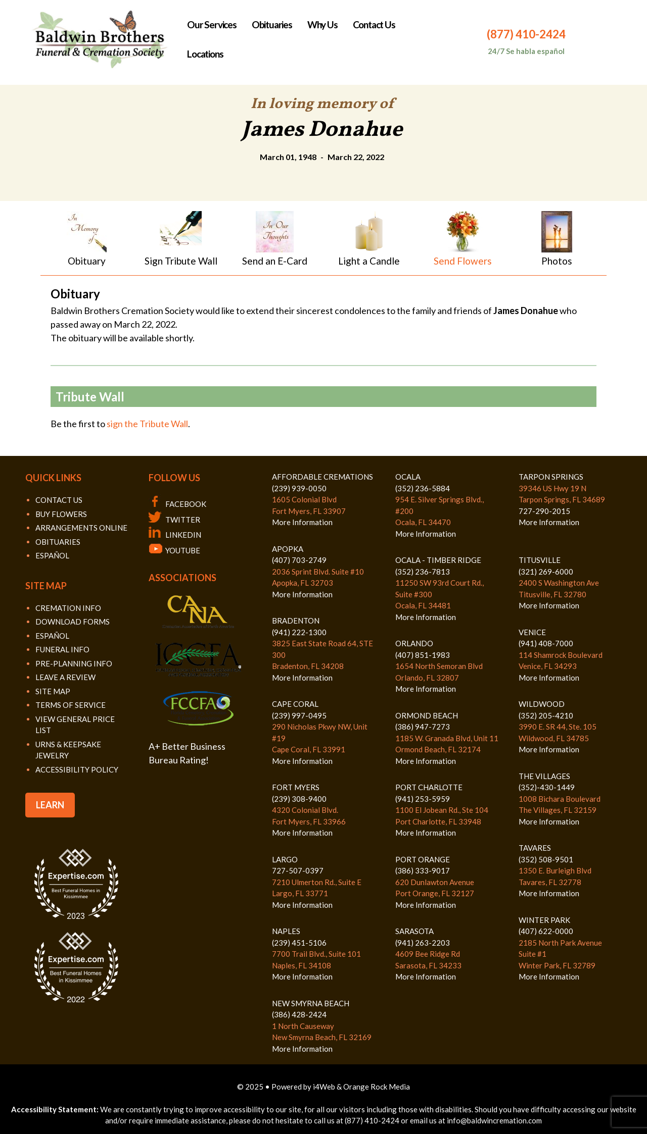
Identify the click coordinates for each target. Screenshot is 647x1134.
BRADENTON (295, 620)
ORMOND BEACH (426, 715)
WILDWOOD (542, 703)
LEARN (50, 804)
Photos (556, 261)
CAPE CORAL (295, 703)
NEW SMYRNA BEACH (310, 1003)
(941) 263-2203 (422, 942)
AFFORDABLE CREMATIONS (322, 476)
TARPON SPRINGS (551, 476)
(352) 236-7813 (422, 571)
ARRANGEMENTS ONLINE (81, 527)
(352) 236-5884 (422, 488)
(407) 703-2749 (299, 559)
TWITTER (174, 519)
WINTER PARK (544, 919)
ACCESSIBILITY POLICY (76, 769)
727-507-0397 (298, 870)
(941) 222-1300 (299, 632)
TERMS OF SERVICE (70, 704)
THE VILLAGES (544, 776)
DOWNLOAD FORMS (72, 621)
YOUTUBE (174, 550)
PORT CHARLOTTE (429, 787)
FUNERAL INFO (62, 649)
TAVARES (535, 847)
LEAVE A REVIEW (65, 677)
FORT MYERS (295, 787)
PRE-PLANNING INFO (73, 663)
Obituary (87, 261)
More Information (302, 522)
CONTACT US (58, 499)
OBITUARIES (57, 541)
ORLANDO (414, 643)
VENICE (532, 632)
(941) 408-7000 (546, 643)
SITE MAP (52, 691)
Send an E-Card (274, 261)
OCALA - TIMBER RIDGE (438, 559)
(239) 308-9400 (299, 798)
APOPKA (287, 548)
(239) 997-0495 (299, 715)
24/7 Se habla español (526, 51)
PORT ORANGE (422, 859)
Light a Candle (369, 261)
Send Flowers (463, 261)
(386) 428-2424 (299, 1014)
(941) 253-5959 (422, 798)
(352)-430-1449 (547, 787)
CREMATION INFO (68, 607)
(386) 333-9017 (422, 870)
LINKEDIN (175, 534)
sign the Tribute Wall (147, 423)
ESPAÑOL (52, 555)
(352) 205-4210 (546, 715)
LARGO (285, 859)
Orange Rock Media (376, 1086)
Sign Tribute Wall (181, 261)
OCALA (408, 476)
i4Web (325, 1086)
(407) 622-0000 (546, 931)
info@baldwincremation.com (494, 1120)
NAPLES (286, 931)
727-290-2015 (544, 511)
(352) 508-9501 (546, 859)
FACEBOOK (177, 503)
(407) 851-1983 (422, 654)
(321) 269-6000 (546, 571)
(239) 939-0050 (299, 488)
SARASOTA (414, 931)
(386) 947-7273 (422, 726)
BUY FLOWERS (61, 514)
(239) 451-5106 (299, 942)
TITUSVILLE (540, 559)
